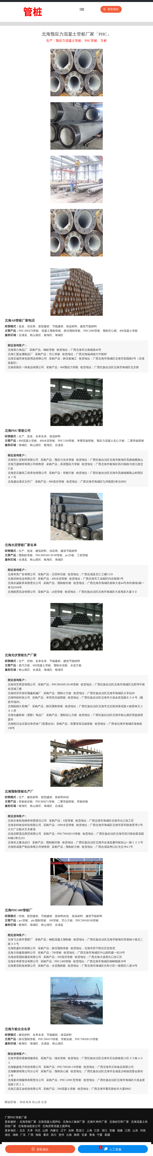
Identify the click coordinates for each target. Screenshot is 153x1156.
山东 (135, 1130)
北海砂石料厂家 (119, 1121)
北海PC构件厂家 (97, 1121)
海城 (22, 1102)
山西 (45, 1130)
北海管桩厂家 (28, 1121)
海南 (38, 1134)
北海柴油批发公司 (29, 1126)
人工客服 (110, 1148)
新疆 (107, 1134)
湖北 (7, 1134)
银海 (28, 1102)
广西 (30, 1134)
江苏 (97, 1130)
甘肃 (84, 1134)
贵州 (61, 1134)
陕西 (76, 1134)
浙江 (104, 1130)
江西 (127, 1130)
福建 (120, 1130)
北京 (22, 1130)
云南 (69, 1134)
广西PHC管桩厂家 (16, 1117)
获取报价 (111, 9)
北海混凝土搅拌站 (49, 1121)
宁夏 (99, 1134)
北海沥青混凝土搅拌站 (56, 1126)
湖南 (15, 1134)
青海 (92, 1134)
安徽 (112, 1130)
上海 (89, 1130)
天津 (30, 1130)
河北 (37, 1130)
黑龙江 (80, 1130)
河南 (143, 1130)
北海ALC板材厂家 (74, 1121)
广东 (23, 1134)
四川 (53, 1134)
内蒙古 (54, 1130)
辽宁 (63, 1130)
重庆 (46, 1134)
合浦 (44, 1102)
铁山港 (36, 1102)
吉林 (71, 1130)
